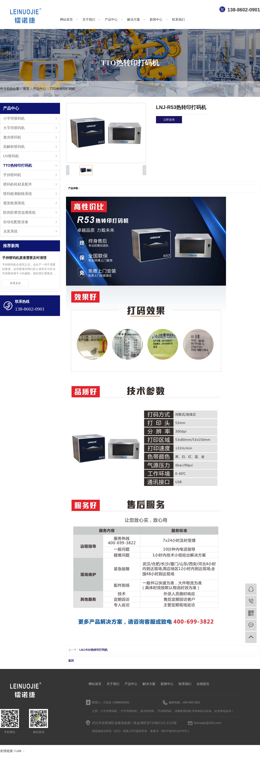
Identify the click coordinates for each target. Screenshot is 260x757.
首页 (26, 88)
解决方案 (149, 684)
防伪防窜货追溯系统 (19, 213)
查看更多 (15, 283)
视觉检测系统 (14, 203)
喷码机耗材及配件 (17, 184)
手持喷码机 (12, 175)
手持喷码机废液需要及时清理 (24, 258)
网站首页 (95, 684)
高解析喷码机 (14, 147)
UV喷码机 (11, 156)
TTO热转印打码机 (62, 88)
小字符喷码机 (14, 118)
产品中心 (40, 88)
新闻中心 (167, 684)
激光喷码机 (12, 137)
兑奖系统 (10, 231)
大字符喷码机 (14, 128)
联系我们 (185, 684)
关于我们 (113, 684)
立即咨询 (169, 119)
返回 (71, 660)
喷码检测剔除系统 (17, 194)
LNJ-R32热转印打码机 (93, 649)
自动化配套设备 (15, 222)
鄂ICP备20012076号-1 (175, 731)
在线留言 (203, 684)
